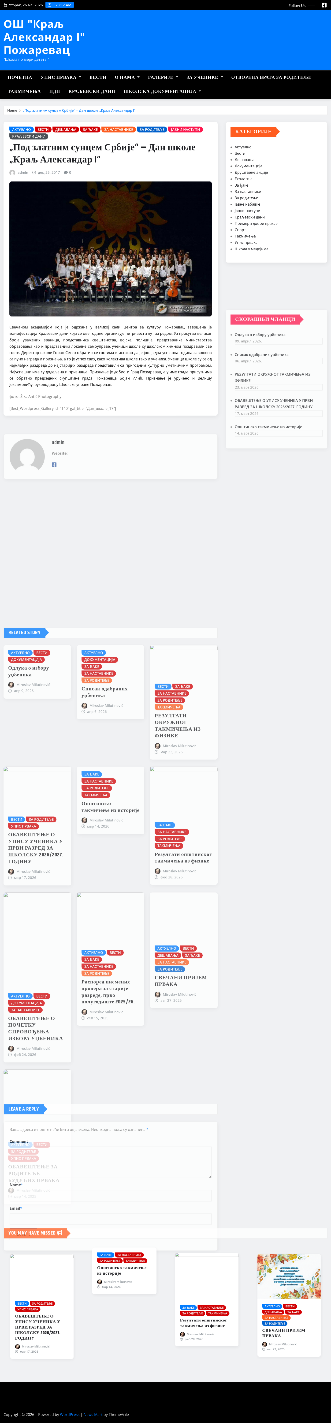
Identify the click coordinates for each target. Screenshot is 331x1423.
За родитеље (246, 228)
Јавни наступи (247, 241)
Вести (97, 77)
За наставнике (248, 221)
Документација (248, 196)
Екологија (244, 209)
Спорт (240, 260)
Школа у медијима (251, 279)
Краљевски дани (92, 91)
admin (23, 235)
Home (12, 112)
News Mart (93, 1414)
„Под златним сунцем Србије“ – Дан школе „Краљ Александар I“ (79, 112)
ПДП (54, 91)
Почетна (20, 77)
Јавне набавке (247, 234)
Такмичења (24, 91)
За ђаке (241, 215)
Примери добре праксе (256, 253)
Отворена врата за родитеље (271, 77)
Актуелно (243, 177)
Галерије (163, 77)
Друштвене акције (251, 202)
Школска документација (162, 91)
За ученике (204, 77)
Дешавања (244, 189)
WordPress (70, 1414)
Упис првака (61, 77)
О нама (127, 77)
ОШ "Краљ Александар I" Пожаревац (44, 36)
